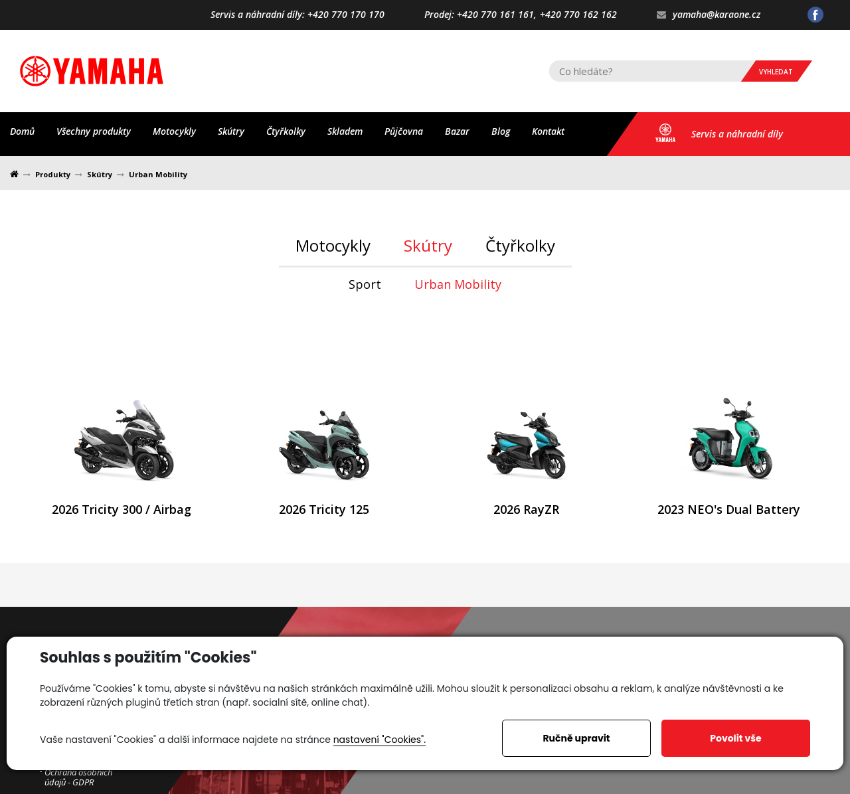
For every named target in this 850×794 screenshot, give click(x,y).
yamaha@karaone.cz (708, 15)
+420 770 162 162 (578, 15)
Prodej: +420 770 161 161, (480, 15)
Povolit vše (735, 738)
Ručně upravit (576, 738)
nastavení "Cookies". (379, 739)
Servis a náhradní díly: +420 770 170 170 (297, 15)
